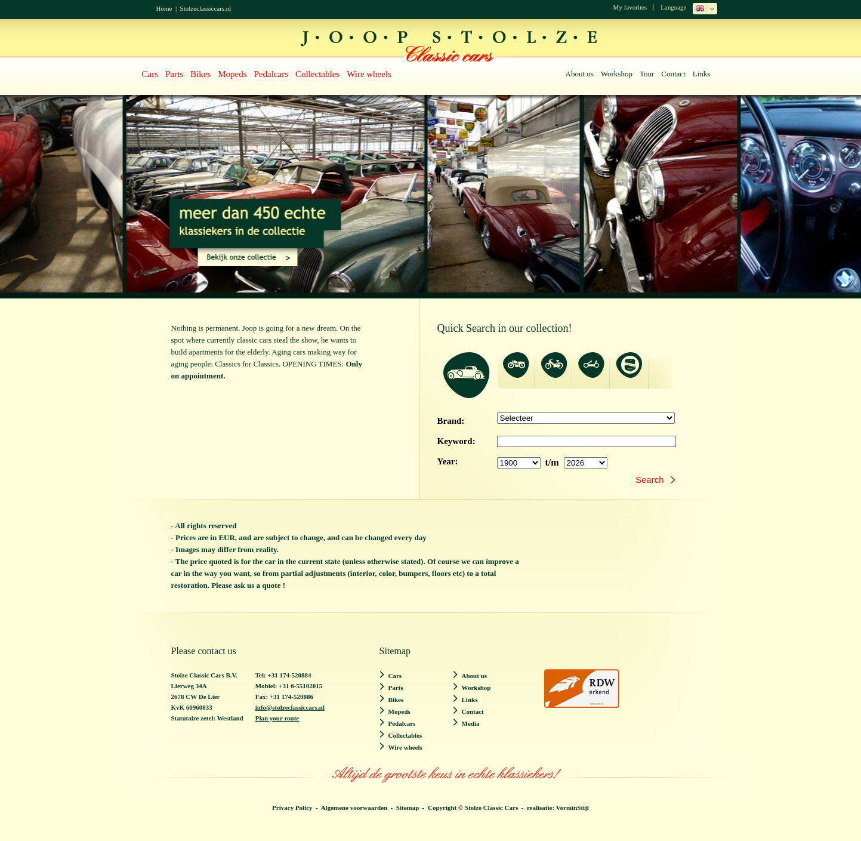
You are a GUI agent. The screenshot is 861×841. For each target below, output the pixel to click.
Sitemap (407, 807)
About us (580, 73)
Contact (673, 73)
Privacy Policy (292, 807)
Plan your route (277, 718)
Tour (647, 73)
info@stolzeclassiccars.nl (290, 707)
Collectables (317, 74)
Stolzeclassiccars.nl (206, 8)
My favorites (630, 7)
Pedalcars (271, 74)
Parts (174, 74)
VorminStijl (572, 807)
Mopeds (232, 74)
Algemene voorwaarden (354, 807)
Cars (150, 74)
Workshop (616, 73)
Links (702, 73)
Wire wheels (369, 74)
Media (471, 723)
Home (164, 8)
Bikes (200, 74)
